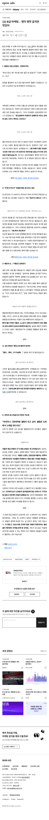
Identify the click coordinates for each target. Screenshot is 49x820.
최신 (22, 9)
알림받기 (24, 581)
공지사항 (15, 766)
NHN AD (6, 760)
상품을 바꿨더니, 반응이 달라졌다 (33, 663)
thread (13, 799)
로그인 (45, 3)
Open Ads (8, 3)
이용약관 (5, 795)
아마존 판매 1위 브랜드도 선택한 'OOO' (36, 693)
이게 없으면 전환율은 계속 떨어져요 (10, 663)
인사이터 (33, 9)
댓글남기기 (41, 622)
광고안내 (14, 769)
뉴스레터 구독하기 (11, 747)
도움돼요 (16, 594)
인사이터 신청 (34, 766)
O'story (16, 9)
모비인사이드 (12, 544)
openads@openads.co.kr (14, 788)
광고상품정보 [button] (41, 9)
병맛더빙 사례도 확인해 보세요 (26, 257)
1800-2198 (16, 785)
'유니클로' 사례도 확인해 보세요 (26, 178)
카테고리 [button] (6, 9)
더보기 (44, 651)
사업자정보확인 (25, 777)
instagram (5, 799)
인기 (26, 9)
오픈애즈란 (6, 766)
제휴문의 (24, 766)
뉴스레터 (5, 769)
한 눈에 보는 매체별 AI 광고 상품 (11, 693)
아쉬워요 (32, 594)
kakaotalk (20, 799)
